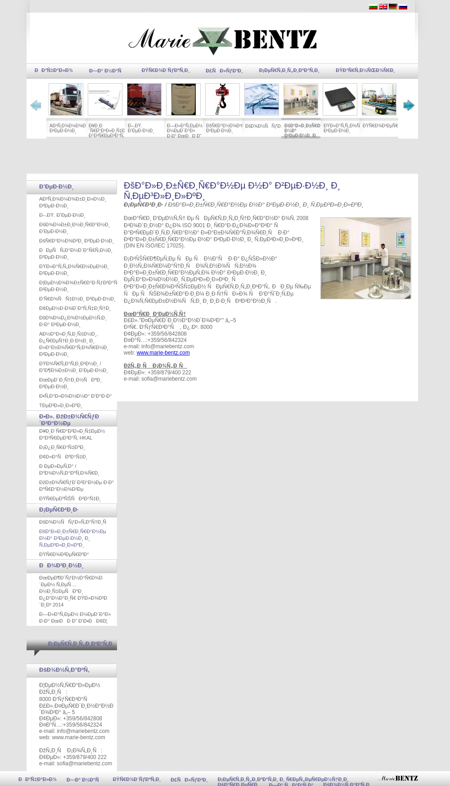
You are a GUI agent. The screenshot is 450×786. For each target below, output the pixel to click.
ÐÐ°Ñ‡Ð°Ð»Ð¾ (54, 70)
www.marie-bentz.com (163, 353)
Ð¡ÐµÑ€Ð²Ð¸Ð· (59, 509)
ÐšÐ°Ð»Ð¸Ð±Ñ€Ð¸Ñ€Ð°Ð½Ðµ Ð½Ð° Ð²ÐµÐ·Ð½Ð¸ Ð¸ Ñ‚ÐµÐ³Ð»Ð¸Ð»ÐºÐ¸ (315, 133)
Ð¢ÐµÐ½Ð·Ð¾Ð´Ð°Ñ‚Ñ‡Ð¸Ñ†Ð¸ (75, 308)
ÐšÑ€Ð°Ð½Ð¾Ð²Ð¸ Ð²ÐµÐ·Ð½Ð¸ (226, 128)
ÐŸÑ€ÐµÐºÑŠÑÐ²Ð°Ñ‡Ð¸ (70, 498)
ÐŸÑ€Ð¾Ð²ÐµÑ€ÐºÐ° (385, 125)
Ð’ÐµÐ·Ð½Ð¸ (56, 186)
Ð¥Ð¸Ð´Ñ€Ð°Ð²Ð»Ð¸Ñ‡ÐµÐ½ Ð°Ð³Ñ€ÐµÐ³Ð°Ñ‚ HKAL (112, 133)
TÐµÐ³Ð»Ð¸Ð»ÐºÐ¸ (60, 405)
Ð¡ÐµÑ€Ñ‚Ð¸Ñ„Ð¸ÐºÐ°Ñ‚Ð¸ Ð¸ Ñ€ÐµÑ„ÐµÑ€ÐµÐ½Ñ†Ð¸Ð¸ (283, 779)
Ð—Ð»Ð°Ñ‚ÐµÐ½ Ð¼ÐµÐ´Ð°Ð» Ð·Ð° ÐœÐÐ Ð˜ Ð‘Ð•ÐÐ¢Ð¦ (184, 133)
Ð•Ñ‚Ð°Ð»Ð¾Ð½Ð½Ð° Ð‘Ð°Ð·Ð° (75, 396)
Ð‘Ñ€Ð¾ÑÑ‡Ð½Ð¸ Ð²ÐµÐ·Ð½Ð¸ (77, 298)
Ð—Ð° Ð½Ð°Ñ (107, 70)
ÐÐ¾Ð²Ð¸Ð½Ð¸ (61, 565)
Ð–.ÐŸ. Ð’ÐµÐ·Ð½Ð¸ (141, 128)
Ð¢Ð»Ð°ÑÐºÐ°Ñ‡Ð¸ (63, 456)
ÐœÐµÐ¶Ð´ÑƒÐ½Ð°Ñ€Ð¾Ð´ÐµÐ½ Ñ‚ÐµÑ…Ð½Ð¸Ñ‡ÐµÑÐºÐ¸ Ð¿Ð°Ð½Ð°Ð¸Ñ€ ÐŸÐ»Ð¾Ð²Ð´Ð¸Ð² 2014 (73, 591)
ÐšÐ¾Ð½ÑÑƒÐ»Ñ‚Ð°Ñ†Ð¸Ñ (277, 126)
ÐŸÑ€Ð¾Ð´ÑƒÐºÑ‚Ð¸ (166, 70)
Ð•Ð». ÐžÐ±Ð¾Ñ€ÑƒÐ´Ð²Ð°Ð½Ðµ (69, 420)
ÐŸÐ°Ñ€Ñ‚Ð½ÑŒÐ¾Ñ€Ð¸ (365, 70)
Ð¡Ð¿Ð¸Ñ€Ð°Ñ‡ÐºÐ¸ (62, 447)
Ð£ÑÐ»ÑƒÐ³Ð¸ (224, 70)
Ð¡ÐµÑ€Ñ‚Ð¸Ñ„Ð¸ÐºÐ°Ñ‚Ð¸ (289, 70)
